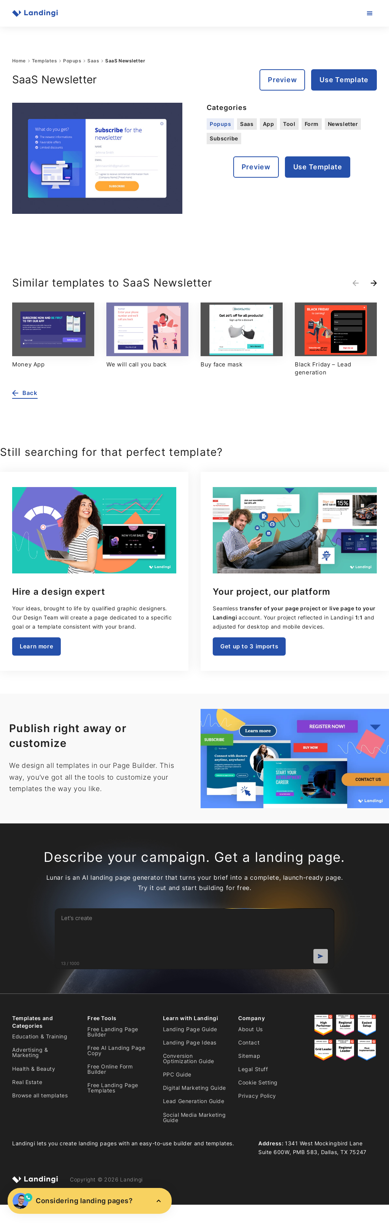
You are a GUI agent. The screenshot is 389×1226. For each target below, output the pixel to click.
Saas (93, 61)
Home (19, 61)
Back (25, 393)
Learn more (36, 646)
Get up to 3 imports (249, 646)
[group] (53, 336)
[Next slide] (374, 283)
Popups (72, 61)
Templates (44, 61)
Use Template (343, 80)
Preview (282, 80)
